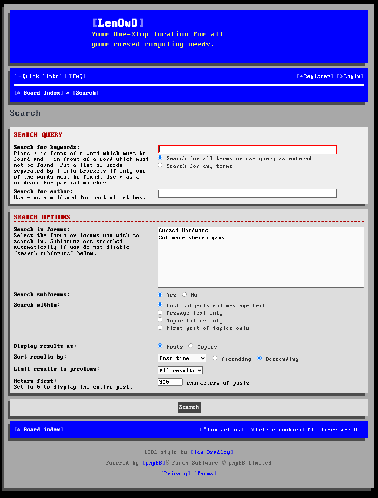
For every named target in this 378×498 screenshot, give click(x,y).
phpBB (154, 463)
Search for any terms (195, 166)
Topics (202, 347)
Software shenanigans (260, 238)
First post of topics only (203, 328)
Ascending (232, 359)
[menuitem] (75, 76)
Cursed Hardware (260, 231)
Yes (167, 295)
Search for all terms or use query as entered (235, 159)
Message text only (190, 313)
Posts (170, 347)
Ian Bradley (212, 452)
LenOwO (118, 24)
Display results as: (45, 346)
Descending (278, 359)
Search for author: (43, 192)
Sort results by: (40, 357)
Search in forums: (42, 230)
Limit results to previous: (57, 369)
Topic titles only (190, 321)
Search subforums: (42, 295)
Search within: (37, 305)
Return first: (35, 381)
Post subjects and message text (212, 306)
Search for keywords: (47, 148)
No (190, 295)
